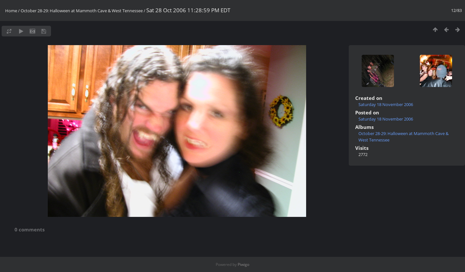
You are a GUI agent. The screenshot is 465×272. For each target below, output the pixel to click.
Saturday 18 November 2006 (385, 104)
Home (11, 11)
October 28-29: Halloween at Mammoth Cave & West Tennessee (82, 11)
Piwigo (243, 264)
